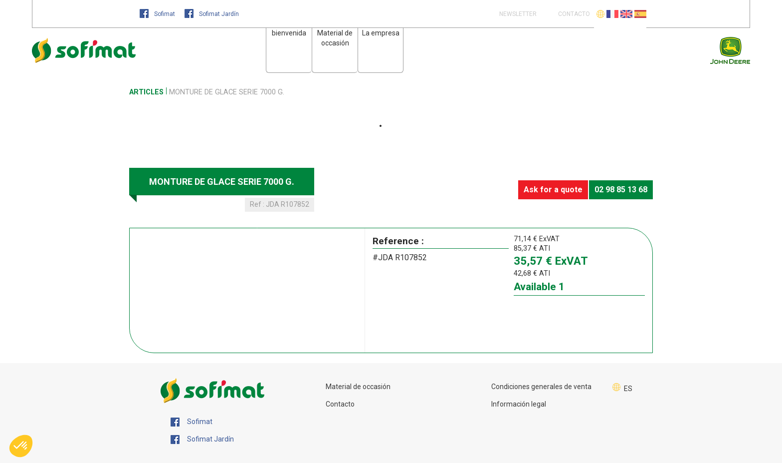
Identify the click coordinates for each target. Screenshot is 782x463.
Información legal (518, 404)
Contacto (340, 404)
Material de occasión (358, 387)
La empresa (380, 33)
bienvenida (289, 33)
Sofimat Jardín (212, 13)
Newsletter (517, 13)
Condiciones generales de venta (541, 387)
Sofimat (158, 13)
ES (628, 389)
